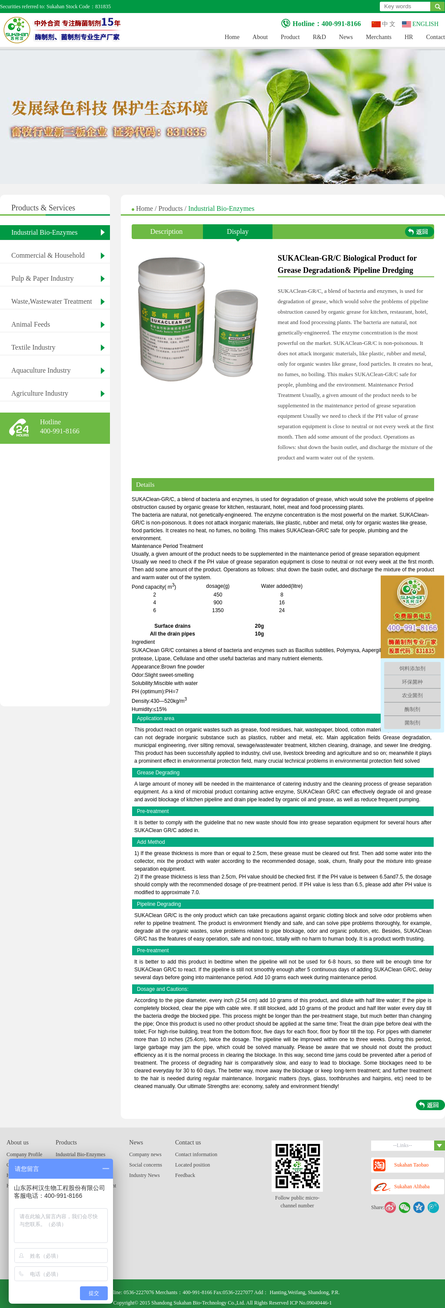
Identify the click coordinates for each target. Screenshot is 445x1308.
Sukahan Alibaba (401, 1187)
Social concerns (145, 1165)
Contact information (196, 1154)
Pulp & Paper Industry (42, 278)
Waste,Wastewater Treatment (51, 301)
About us (18, 1142)
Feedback (185, 1175)
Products (172, 208)
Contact (435, 37)
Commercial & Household (48, 255)
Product (290, 37)
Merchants (379, 37)
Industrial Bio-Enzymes (44, 232)
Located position (192, 1165)
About (260, 37)
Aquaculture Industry (40, 370)
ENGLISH (420, 24)
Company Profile (24, 1154)
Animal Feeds (30, 324)
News (346, 37)
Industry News (144, 1175)
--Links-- (419, 1146)
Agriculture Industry (39, 393)
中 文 (384, 24)
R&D (319, 37)
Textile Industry (33, 347)
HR (409, 37)
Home (232, 37)
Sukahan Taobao (400, 1165)
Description (166, 231)
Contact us (188, 1142)
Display (238, 233)
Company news (145, 1154)
